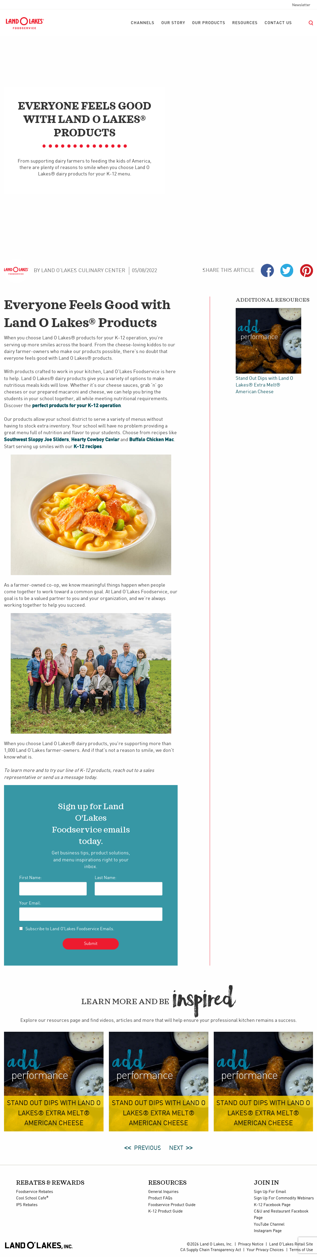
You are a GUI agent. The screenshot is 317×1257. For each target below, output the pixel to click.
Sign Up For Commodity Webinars (284, 1198)
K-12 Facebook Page (272, 1205)
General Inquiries (163, 1192)
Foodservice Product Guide (172, 1205)
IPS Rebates (26, 1205)
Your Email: (30, 903)
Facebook (267, 270)
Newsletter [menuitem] (301, 5)
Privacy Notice (250, 1244)
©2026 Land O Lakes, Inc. (210, 1244)
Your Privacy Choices (265, 1250)
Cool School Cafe (32, 1198)
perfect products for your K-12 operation (76, 405)
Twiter (286, 270)
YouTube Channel (269, 1224)
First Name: (30, 878)
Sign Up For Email (270, 1192)
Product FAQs (160, 1198)
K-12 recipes (88, 446)
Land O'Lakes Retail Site (291, 1244)
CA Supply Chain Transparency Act (210, 1250)
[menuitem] (142, 23)
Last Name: (105, 878)
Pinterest (306, 270)
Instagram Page (268, 1231)
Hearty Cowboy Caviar (95, 439)
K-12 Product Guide (165, 1211)
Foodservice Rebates (34, 1192)
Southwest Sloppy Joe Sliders (36, 439)
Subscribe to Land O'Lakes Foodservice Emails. (69, 929)
